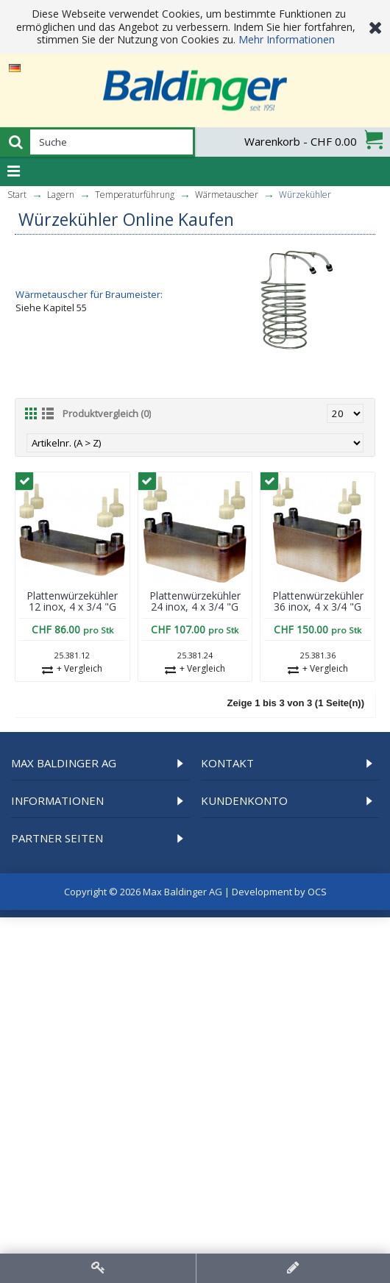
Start (16, 194)
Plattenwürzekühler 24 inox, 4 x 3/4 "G (195, 601)
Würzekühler (305, 194)
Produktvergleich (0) (107, 413)
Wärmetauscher (226, 194)
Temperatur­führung (134, 194)
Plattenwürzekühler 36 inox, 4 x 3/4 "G (318, 601)
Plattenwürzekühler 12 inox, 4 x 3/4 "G (72, 601)
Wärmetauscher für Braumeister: (89, 294)
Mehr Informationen (286, 39)
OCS (317, 891)
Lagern (60, 194)
